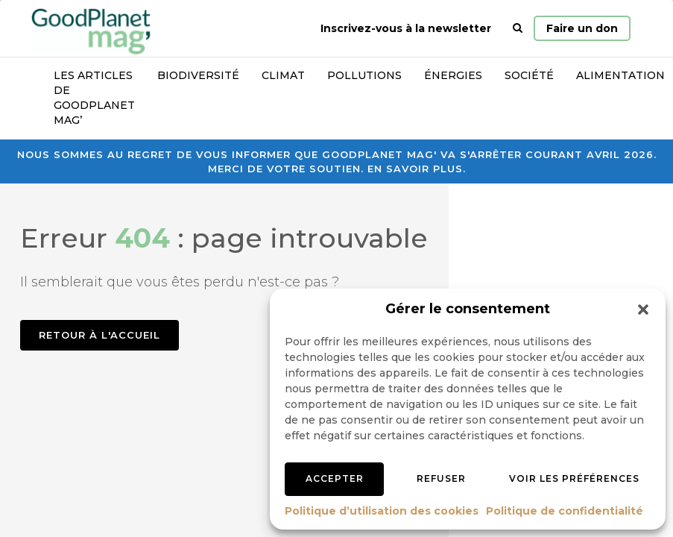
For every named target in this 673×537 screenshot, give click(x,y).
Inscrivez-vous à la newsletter (405, 28)
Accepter (335, 478)
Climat (283, 75)
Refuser (441, 478)
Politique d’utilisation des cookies (381, 511)
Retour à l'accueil (99, 335)
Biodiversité (198, 75)
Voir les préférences (574, 478)
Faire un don (582, 28)
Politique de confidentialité (564, 511)
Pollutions (364, 75)
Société (529, 75)
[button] (643, 309)
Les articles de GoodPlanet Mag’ (94, 98)
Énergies (453, 75)
